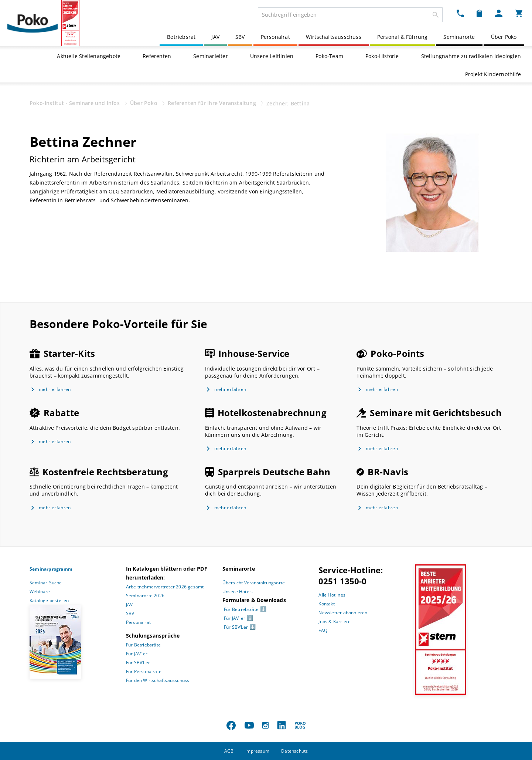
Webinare (40, 591)
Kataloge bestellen (49, 600)
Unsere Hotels (237, 591)
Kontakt (326, 604)
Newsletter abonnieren (342, 612)
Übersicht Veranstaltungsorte (253, 583)
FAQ (322, 630)
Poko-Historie (382, 56)
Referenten (157, 56)
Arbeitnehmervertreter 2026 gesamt (165, 587)
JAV (215, 36)
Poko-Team (329, 56)
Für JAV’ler (136, 654)
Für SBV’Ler (138, 662)
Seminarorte (459, 36)
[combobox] (350, 14)
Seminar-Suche (46, 583)
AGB (229, 751)
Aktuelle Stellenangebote (88, 56)
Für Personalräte (143, 671)
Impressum (257, 751)
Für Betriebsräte (143, 645)
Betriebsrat (181, 36)
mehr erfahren (55, 389)
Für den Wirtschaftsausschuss (158, 680)
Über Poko (504, 36)
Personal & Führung (402, 36)
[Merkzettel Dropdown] (479, 13)
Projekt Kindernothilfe (493, 74)
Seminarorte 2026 (145, 595)
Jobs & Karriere (334, 621)
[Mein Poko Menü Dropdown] (499, 13)
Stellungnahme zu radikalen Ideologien (471, 56)
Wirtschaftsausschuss (333, 36)
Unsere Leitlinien (271, 56)
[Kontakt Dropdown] (460, 13)
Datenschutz (294, 751)
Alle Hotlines (331, 595)
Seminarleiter (210, 56)
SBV (240, 36)
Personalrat (275, 36)
